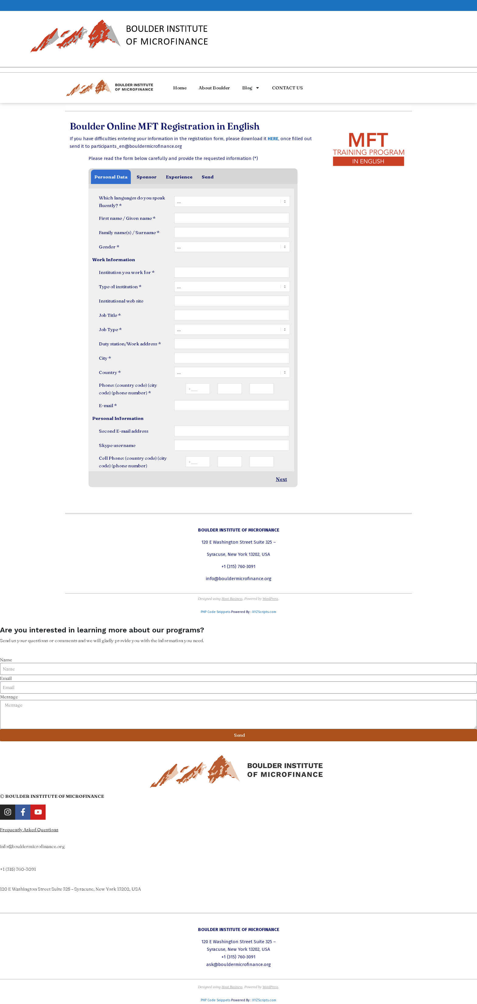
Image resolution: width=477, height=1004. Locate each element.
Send (208, 177)
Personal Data (110, 177)
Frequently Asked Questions (29, 830)
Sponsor (147, 177)
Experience (179, 177)
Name (6, 660)
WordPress (270, 599)
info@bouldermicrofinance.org (238, 578)
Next (281, 479)
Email (6, 678)
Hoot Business (231, 599)
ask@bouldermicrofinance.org (238, 964)
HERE (273, 138)
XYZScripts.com (264, 612)
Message (9, 697)
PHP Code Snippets (215, 612)
